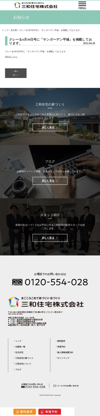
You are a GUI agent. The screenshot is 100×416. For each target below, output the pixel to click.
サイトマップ (63, 358)
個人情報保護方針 (65, 352)
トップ (18, 341)
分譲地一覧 (20, 347)
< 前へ (16, 71)
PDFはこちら (11, 57)
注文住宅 (19, 352)
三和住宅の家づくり (24, 358)
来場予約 (61, 347)
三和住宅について (23, 364)
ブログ (18, 370)
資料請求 (61, 341)
